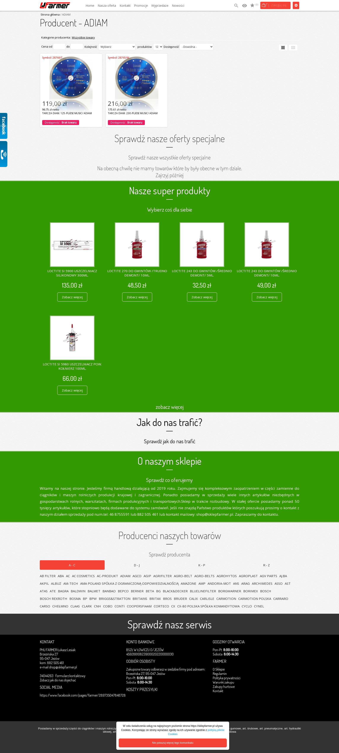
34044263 (46, 676)
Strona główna (50, 14)
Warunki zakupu (223, 682)
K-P (202, 565)
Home (90, 5)
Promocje (141, 5)
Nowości (178, 5)
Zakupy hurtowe (224, 686)
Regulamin (220, 673)
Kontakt (125, 5)
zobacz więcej (170, 406)
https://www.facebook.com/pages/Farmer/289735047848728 (83, 695)
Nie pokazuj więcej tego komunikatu (172, 742)
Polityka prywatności (226, 678)
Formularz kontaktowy (70, 676)
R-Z (266, 565)
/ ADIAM (65, 14)
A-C (72, 565)
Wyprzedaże (159, 5)
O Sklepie (219, 669)
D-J (137, 565)
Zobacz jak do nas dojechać (58, 680)
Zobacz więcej (72, 297)
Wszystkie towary (83, 37)
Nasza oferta (107, 5)
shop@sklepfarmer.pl (63, 667)
